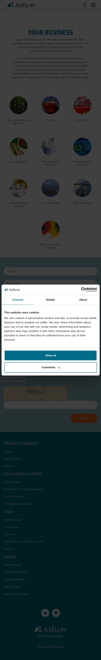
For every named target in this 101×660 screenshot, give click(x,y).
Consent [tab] (17, 299)
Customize (51, 367)
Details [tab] (50, 299)
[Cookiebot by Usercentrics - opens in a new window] (81, 289)
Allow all (50, 355)
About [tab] (83, 299)
